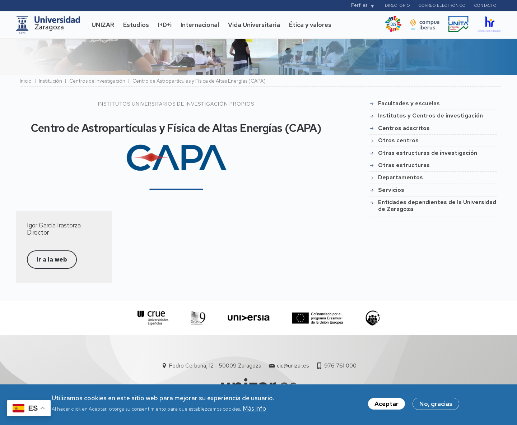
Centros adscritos (404, 128)
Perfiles (359, 5)
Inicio (26, 81)
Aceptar (386, 406)
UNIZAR (103, 25)
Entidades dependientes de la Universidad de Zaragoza (437, 205)
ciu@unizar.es (293, 365)
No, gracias (435, 406)
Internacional (200, 25)
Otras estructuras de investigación (427, 153)
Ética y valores (310, 25)
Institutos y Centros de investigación (430, 115)
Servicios (391, 190)
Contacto (485, 5)
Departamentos (400, 177)
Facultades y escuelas (409, 103)
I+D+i (165, 25)
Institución (50, 81)
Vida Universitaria (254, 25)
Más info (254, 411)
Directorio (397, 5)
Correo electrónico (442, 5)
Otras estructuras (404, 165)
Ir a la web (52, 259)
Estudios (136, 25)
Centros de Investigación (97, 81)
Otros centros (398, 140)
